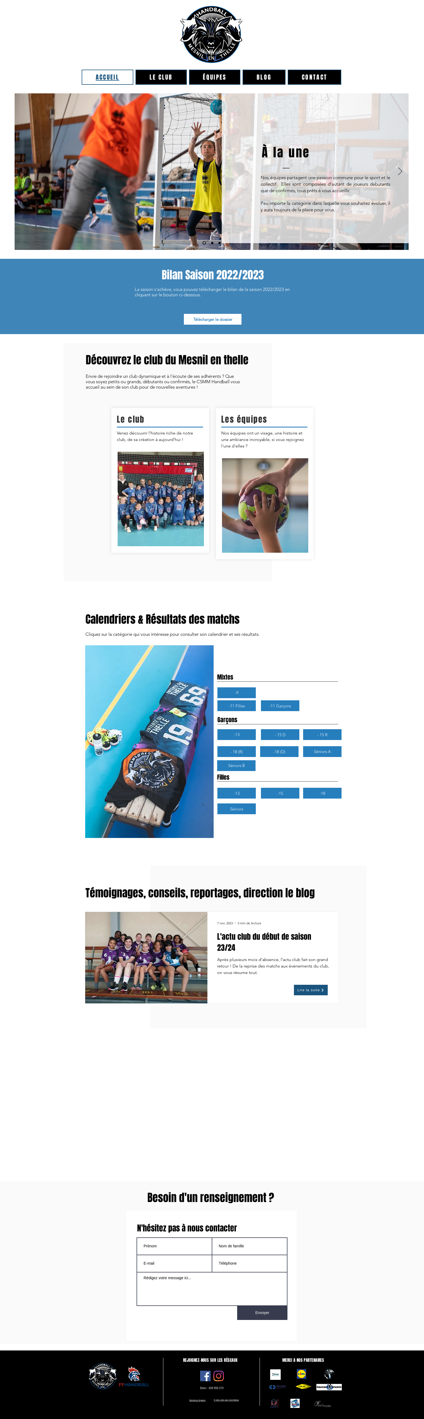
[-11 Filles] (236, 705)
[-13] (236, 734)
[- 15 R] (322, 734)
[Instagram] (218, 1376)
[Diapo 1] (212, 243)
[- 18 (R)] (236, 751)
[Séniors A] (322, 751)
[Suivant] (400, 171)
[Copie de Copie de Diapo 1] (219, 243)
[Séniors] (236, 808)
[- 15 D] (280, 734)
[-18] (322, 793)
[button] (236, 692)
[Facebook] (205, 1376)
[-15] (280, 793)
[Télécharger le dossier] (212, 319)
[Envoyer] (262, 1313)
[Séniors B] (236, 765)
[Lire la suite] (311, 990)
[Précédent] (23, 171)
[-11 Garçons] (280, 705)
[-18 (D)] (279, 751)
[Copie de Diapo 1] (204, 243)
